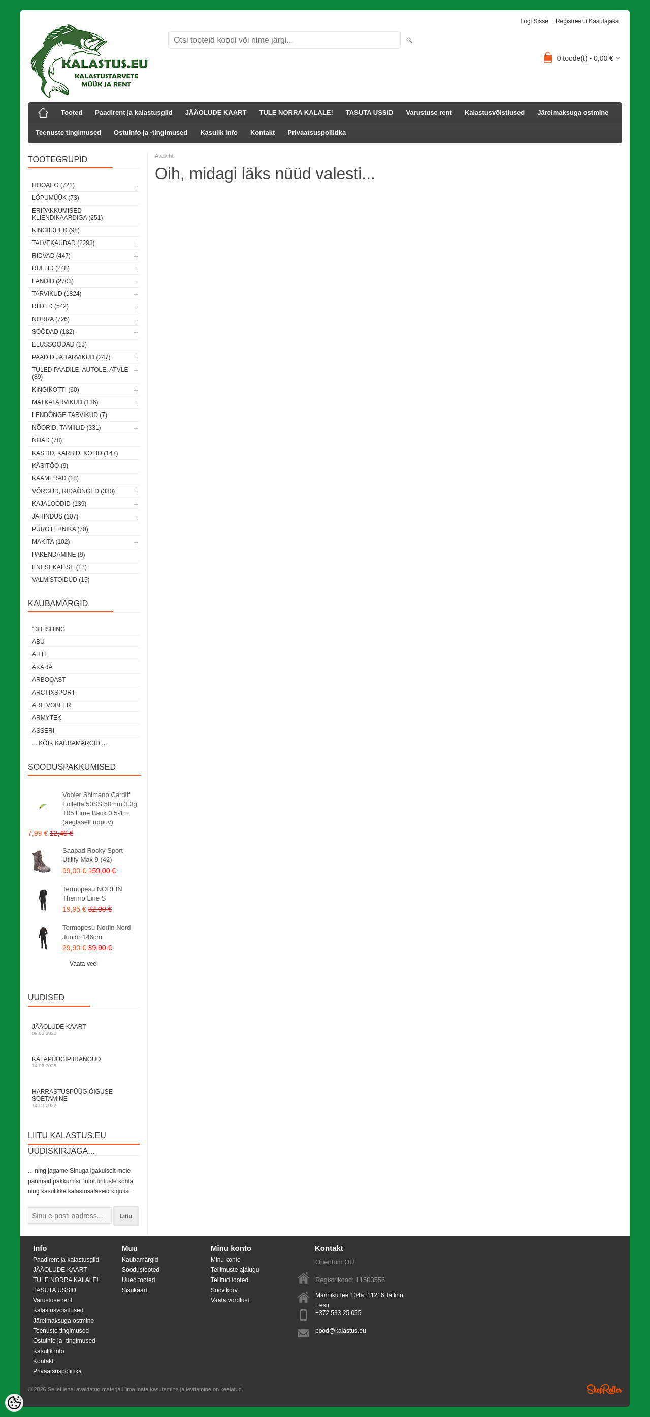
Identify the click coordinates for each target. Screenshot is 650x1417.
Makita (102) (51, 541)
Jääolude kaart (84, 1029)
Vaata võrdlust (230, 1300)
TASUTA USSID (370, 112)
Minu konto (226, 1259)
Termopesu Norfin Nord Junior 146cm (96, 932)
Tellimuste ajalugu (235, 1269)
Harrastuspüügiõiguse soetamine (84, 1098)
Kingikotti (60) (55, 389)
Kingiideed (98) (56, 230)
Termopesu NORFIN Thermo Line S (92, 893)
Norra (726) (51, 319)
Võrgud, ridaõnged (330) (73, 491)
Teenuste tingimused (68, 132)
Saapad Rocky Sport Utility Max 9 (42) (92, 855)
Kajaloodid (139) (59, 503)
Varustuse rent (429, 112)
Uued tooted (138, 1280)
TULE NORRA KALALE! (296, 112)
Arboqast (49, 679)
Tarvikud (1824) (57, 293)
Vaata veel (84, 963)
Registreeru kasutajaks (587, 21)
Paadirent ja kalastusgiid (133, 112)
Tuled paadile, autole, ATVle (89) (80, 373)
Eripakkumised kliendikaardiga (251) (67, 214)
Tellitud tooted (229, 1280)
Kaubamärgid (140, 1259)
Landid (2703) (53, 281)
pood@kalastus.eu (340, 1330)
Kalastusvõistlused (495, 112)
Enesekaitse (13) (59, 567)
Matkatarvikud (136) (65, 402)
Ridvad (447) (51, 255)
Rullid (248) (51, 268)
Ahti (39, 654)
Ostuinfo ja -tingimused (150, 132)
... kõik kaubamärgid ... (69, 743)
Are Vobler (51, 705)
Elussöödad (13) (59, 344)
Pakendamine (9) (58, 554)
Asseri (43, 730)
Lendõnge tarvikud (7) (69, 415)
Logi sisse (534, 21)
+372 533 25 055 (338, 1313)
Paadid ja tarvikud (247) (71, 357)
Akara (42, 667)
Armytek (46, 717)
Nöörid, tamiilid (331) (66, 427)
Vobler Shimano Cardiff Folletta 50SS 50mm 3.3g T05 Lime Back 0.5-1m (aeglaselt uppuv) (99, 808)
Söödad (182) (53, 331)
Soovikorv (224, 1290)
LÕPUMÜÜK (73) (55, 197)
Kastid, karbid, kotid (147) (75, 453)
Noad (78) (47, 440)
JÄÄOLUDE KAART (216, 112)
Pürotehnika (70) (60, 529)
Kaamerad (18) (55, 478)
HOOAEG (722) (53, 185)
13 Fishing (48, 629)
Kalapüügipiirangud (84, 1062)
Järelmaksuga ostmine (572, 112)
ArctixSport (53, 692)
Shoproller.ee (604, 1389)
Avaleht (164, 156)
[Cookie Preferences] (14, 1403)
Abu (38, 641)
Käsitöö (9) (50, 465)
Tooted (71, 112)
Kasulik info (219, 132)
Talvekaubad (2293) (63, 243)
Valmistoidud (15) (61, 579)
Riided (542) (50, 306)
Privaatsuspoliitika (316, 132)
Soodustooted (140, 1269)
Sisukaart (134, 1290)
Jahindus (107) (55, 516)
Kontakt (262, 132)
